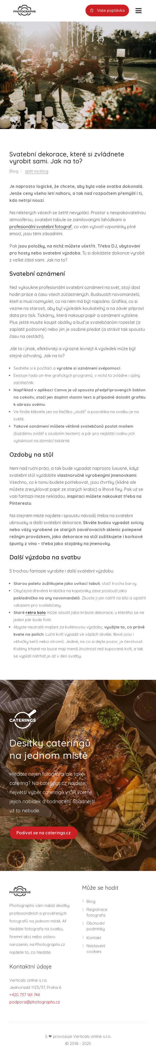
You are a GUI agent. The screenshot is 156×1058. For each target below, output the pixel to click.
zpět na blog (36, 171)
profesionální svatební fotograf (40, 226)
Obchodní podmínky (95, 926)
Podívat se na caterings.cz (43, 832)
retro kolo (36, 612)
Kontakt (93, 937)
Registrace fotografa (96, 912)
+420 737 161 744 (24, 994)
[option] (78, 75)
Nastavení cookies (95, 948)
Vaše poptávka (107, 10)
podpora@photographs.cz (34, 1002)
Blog (90, 901)
